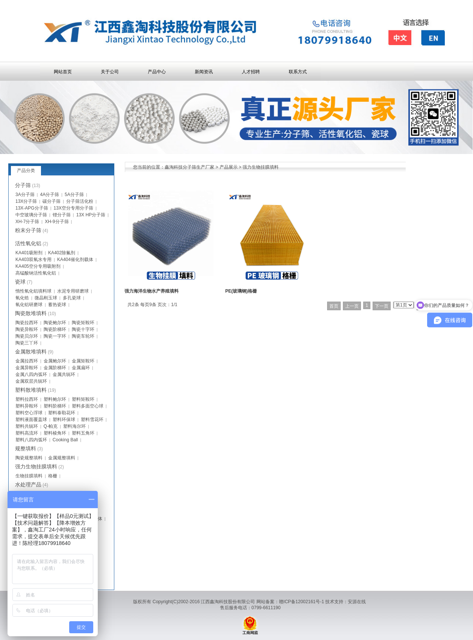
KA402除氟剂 (61, 252)
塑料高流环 (26, 433)
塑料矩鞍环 (83, 399)
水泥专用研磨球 (73, 291)
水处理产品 (28, 485)
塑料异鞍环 (26, 406)
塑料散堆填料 (31, 390)
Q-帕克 (51, 426)
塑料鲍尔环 (55, 399)
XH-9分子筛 (56, 221)
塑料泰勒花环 (61, 412)
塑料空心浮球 (28, 412)
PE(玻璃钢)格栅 (241, 291)
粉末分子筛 (28, 230)
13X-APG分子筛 (31, 208)
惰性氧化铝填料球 (33, 291)
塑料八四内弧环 (31, 439)
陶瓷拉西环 (26, 322)
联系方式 (298, 71)
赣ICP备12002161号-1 (301, 601)
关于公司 (110, 71)
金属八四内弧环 (31, 374)
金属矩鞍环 (83, 361)
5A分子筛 (74, 194)
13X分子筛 (26, 201)
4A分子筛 (49, 194)
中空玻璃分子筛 (31, 214)
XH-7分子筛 (27, 221)
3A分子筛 (25, 194)
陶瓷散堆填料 (31, 313)
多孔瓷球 (72, 297)
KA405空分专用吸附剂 (38, 266)
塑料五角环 (83, 433)
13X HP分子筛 (90, 214)
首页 (333, 306)
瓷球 (20, 282)
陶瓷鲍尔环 (55, 322)
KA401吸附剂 (28, 252)
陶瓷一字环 (55, 336)
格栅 (52, 475)
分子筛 (23, 185)
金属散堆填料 (31, 352)
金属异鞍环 (26, 367)
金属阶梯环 (55, 367)
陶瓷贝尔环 (26, 336)
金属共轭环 (64, 374)
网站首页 (63, 71)
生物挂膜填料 (28, 475)
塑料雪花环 (92, 419)
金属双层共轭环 (31, 381)
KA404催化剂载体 (75, 259)
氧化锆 (22, 297)
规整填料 (25, 448)
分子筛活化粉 (79, 201)
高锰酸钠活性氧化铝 (35, 273)
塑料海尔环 (74, 426)
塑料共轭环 (26, 426)
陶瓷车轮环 (83, 336)
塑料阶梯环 (55, 406)
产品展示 (229, 167)
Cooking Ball (65, 439)
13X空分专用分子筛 (73, 208)
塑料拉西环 (26, 399)
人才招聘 (251, 71)
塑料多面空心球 (87, 406)
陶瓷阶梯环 (55, 329)
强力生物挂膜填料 (261, 167)
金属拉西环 (26, 361)
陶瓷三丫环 (26, 343)
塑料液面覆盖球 (31, 419)
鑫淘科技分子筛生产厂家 (189, 167)
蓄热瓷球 (57, 304)
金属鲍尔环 (55, 361)
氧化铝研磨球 (28, 304)
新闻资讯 (204, 71)
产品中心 (157, 71)
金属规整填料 (61, 457)
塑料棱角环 (55, 433)
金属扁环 (81, 367)
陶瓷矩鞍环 (83, 322)
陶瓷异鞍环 (26, 329)
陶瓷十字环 (83, 329)
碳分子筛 (51, 201)
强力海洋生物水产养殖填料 (151, 291)
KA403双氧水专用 (33, 259)
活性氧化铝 (28, 243)
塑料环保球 (64, 419)
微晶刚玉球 (46, 297)
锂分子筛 (62, 214)
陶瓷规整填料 (28, 457)
